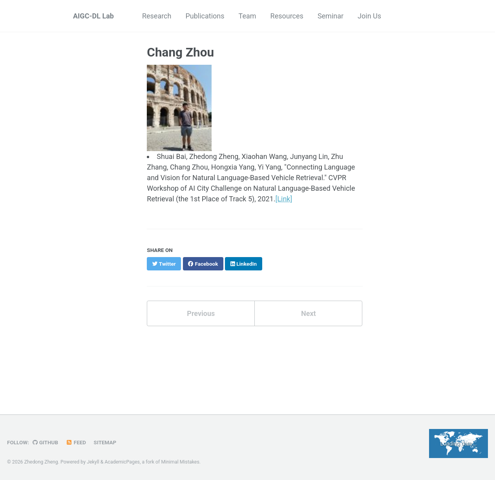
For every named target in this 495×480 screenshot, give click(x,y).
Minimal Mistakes (180, 462)
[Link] (284, 199)
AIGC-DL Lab (93, 16)
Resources (286, 16)
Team (247, 16)
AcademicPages (122, 462)
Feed (76, 442)
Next (308, 313)
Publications (204, 16)
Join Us (369, 16)
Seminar (330, 16)
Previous (201, 313)
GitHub (45, 442)
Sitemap (105, 442)
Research (157, 16)
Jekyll (93, 462)
